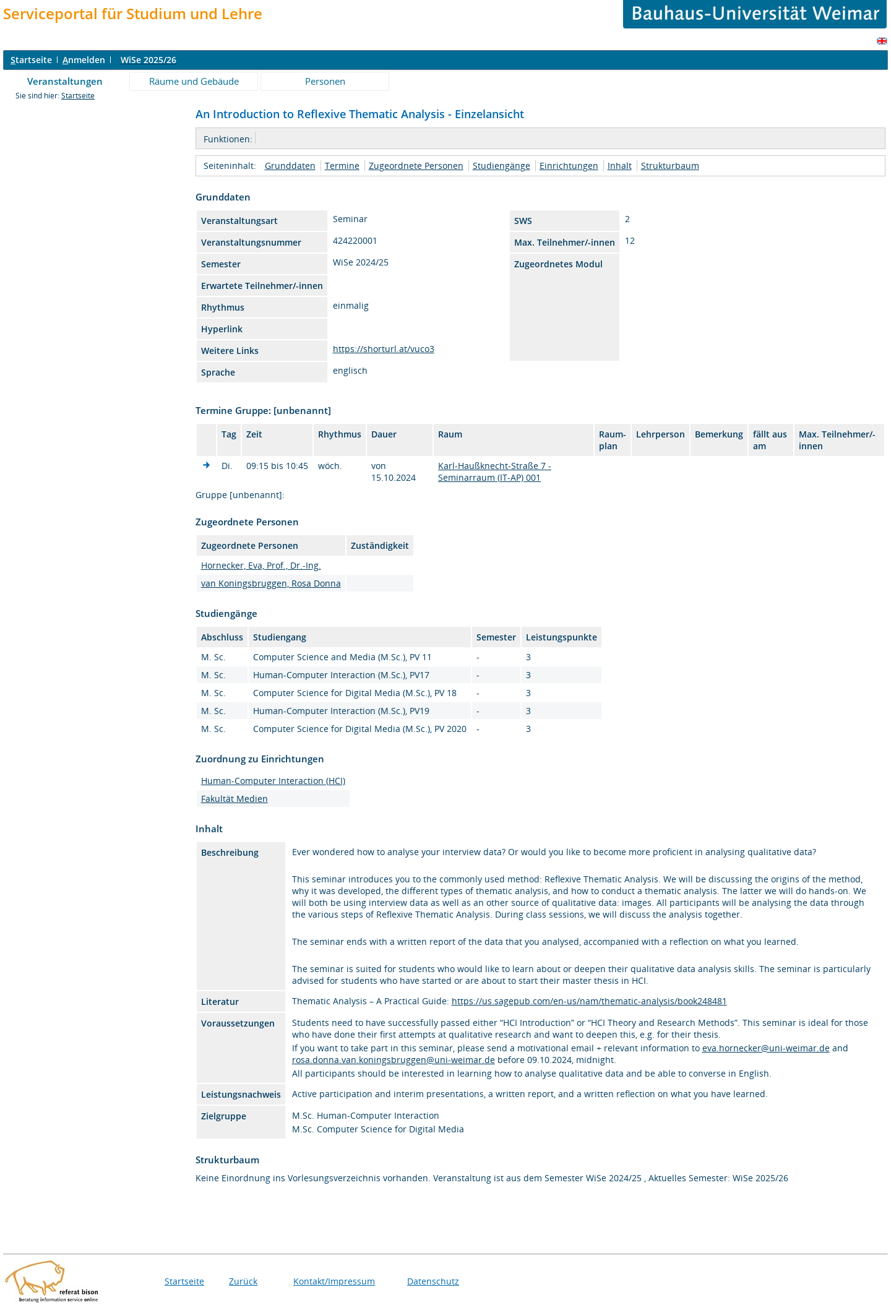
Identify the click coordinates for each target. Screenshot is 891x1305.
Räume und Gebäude (194, 81)
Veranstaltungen (65, 81)
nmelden (83, 60)
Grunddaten (290, 165)
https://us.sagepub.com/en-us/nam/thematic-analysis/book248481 (589, 1001)
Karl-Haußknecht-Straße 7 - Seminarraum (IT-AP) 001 (494, 471)
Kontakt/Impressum (334, 1281)
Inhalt (620, 165)
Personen (325, 81)
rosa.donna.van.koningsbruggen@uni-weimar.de (393, 1060)
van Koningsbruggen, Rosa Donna (271, 583)
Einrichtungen (569, 165)
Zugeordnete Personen (416, 165)
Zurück (243, 1281)
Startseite (78, 95)
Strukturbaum (670, 165)
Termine (342, 165)
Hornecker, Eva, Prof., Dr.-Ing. (261, 565)
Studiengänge (501, 165)
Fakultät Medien (234, 798)
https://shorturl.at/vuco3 (383, 349)
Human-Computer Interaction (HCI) (273, 780)
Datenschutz (433, 1281)
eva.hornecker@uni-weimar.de (766, 1048)
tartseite (31, 60)
